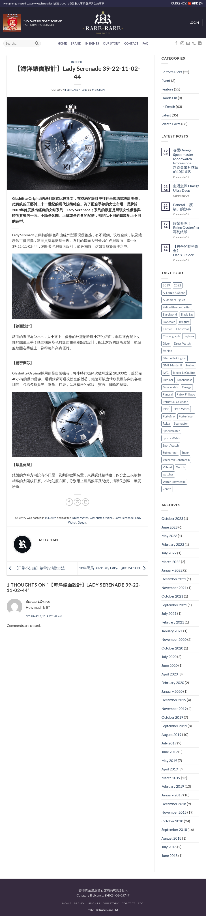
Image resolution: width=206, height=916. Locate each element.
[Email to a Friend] (77, 502)
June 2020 (169, 665)
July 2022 (168, 553)
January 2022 (171, 570)
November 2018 (174, 812)
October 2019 (172, 717)
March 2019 (170, 778)
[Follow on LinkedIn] (200, 43)
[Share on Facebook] (69, 502)
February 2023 (172, 544)
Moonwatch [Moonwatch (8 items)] (170, 387)
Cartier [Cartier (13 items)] (167, 329)
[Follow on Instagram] (182, 43)
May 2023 (169, 535)
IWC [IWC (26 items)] (166, 372)
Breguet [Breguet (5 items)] (184, 322)
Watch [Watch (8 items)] (180, 467)
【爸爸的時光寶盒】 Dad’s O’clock (185, 250)
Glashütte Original (101, 518)
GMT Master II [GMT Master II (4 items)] (172, 365)
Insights (92, 43)
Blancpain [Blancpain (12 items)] (169, 322)
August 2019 (171, 734)
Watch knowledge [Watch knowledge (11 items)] (174, 482)
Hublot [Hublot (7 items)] (190, 365)
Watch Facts (170, 124)
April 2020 (169, 674)
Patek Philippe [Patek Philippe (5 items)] (186, 394)
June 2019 (169, 752)
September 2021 (174, 605)
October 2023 (172, 518)
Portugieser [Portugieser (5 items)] (186, 416)
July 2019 (168, 743)
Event (165, 80)
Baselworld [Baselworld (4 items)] (170, 314)
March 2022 (170, 561)
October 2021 (172, 596)
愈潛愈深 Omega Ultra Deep (186, 188)
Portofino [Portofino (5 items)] (169, 416)
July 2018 (168, 847)
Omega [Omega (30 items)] (186, 387)
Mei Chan (98, 89)
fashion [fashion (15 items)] (167, 351)
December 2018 (173, 804)
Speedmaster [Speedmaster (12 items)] (171, 431)
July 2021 (168, 613)
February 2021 (172, 622)
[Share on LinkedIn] (85, 502)
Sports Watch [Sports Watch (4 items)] (171, 438)
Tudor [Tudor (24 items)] (185, 452)
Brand (76, 43)
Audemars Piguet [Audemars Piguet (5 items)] (174, 300)
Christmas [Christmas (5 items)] (182, 329)
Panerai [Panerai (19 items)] (168, 394)
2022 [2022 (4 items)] (177, 285)
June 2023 (169, 527)
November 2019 (174, 708)
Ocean (82, 522)
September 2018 (174, 829)
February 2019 (172, 786)
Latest (166, 115)
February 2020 (172, 682)
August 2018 (171, 838)
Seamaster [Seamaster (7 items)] (181, 423)
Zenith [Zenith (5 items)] (167, 489)
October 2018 (172, 821)
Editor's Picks (171, 72)
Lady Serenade (124, 518)
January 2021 (171, 631)
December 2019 (173, 700)
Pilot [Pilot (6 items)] (166, 409)
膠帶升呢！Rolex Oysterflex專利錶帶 (186, 227)
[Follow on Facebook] (176, 43)
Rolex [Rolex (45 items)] (166, 423)
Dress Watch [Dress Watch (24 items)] (182, 343)
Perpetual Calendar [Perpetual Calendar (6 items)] (175, 402)
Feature (167, 89)
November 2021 (174, 587)
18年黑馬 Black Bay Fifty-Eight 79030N (113, 568)
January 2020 (171, 691)
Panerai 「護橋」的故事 (183, 206)
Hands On (169, 98)
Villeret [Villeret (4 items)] (167, 467)
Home (62, 43)
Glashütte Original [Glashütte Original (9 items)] (174, 358)
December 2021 (173, 579)
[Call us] (194, 43)
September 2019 (174, 726)
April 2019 (169, 769)
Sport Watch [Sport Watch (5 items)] (171, 445)
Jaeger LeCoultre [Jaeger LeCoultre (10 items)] (184, 372)
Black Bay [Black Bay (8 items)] (187, 314)
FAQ (145, 43)
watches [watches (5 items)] (168, 474)
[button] (194, 23)
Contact (131, 43)
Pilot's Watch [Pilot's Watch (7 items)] (181, 409)
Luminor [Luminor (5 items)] (168, 380)
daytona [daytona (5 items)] (189, 336)
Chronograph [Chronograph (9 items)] (171, 336)
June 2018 (169, 855)
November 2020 (174, 639)
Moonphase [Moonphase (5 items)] (184, 380)
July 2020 (168, 656)
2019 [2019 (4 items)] (166, 285)
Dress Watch (80, 518)
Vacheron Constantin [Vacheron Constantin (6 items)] (176, 460)
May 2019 (169, 760)
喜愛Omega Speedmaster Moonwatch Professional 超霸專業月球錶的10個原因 (185, 161)
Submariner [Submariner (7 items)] (170, 452)
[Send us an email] (188, 43)
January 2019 (171, 795)
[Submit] (37, 43)
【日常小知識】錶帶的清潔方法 (36, 568)
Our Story (111, 43)
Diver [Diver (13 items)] (166, 343)
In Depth (77, 61)
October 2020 (172, 648)
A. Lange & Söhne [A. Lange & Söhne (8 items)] (174, 293)
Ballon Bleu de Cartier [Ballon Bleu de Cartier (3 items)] (177, 307)
